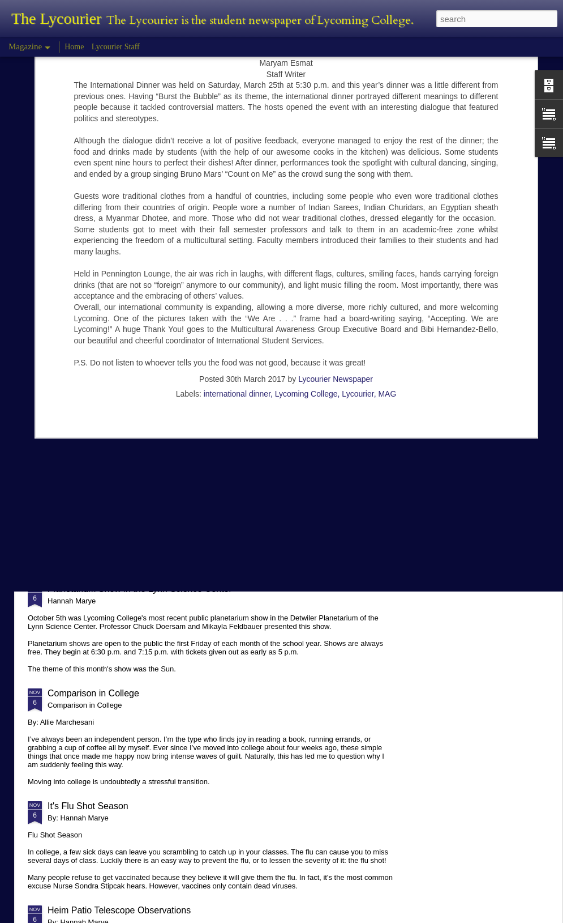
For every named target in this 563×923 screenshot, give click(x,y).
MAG (387, 265)
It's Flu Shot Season (88, 806)
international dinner (237, 265)
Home (74, 46)
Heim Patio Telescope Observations (119, 910)
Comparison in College (93, 693)
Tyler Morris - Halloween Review (112, 406)
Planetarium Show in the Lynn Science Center (140, 589)
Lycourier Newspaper (335, 251)
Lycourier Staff (116, 46)
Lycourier (357, 265)
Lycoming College (306, 265)
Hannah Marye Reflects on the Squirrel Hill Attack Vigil (156, 502)
